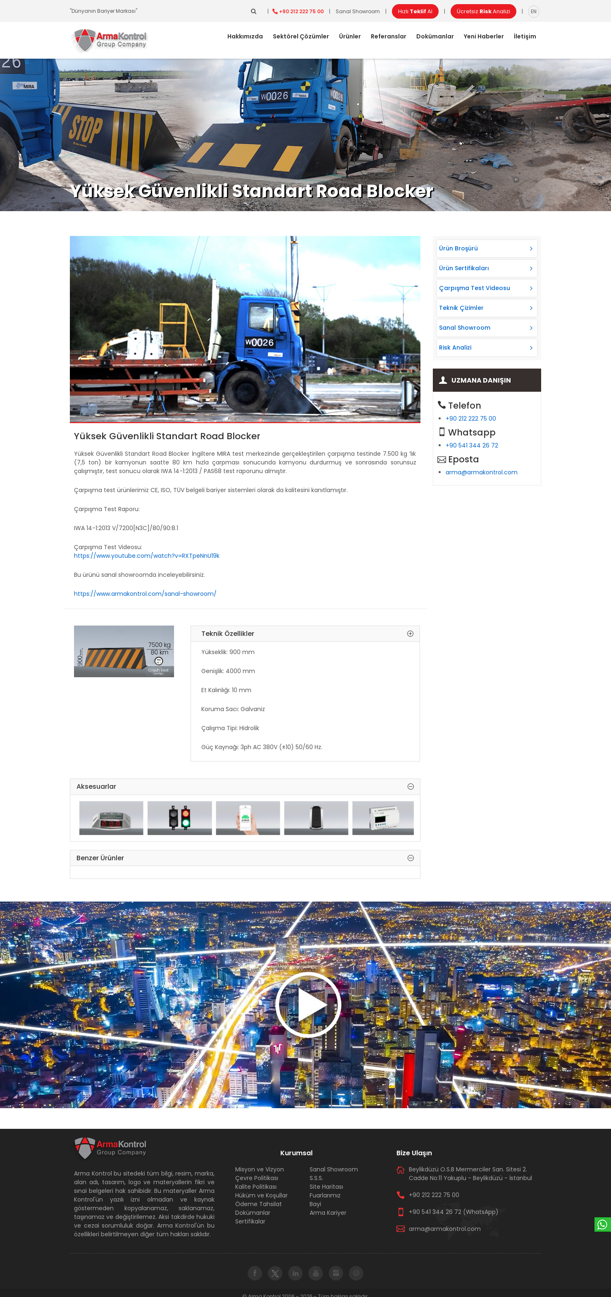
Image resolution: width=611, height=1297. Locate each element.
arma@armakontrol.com (482, 472)
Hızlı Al (415, 11)
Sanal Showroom (358, 11)
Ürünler (350, 36)
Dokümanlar (435, 36)
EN (534, 11)
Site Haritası (326, 1187)
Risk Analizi (455, 347)
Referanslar (388, 36)
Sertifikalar (250, 1221)
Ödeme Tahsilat (258, 1204)
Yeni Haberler (484, 36)
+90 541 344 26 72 (472, 445)
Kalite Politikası (256, 1187)
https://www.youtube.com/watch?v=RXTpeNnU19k (147, 556)
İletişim (525, 36)
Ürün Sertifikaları (464, 268)
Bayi (315, 1204)
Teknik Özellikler (307, 634)
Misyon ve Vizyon (259, 1169)
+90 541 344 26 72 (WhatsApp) (454, 1212)
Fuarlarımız (325, 1195)
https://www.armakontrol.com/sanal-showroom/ (145, 594)
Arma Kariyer (328, 1213)
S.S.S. (316, 1178)
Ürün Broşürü (458, 248)
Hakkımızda (245, 36)
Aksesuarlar (245, 786)
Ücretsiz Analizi (483, 11)
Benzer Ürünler (245, 858)
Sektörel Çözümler (301, 36)
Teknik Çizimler (461, 308)
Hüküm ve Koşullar (261, 1195)
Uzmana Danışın (481, 380)
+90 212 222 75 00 (301, 11)
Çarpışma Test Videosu (474, 288)
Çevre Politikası (256, 1178)
